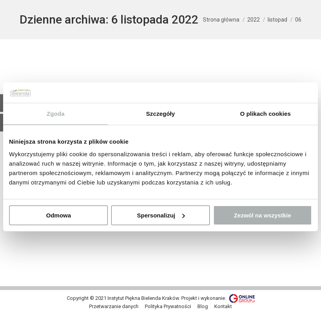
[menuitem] (114, 306)
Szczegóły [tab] (160, 113)
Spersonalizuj (161, 215)
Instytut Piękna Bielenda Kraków (143, 298)
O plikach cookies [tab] (265, 113)
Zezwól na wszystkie (262, 215)
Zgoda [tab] (56, 113)
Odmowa (58, 215)
